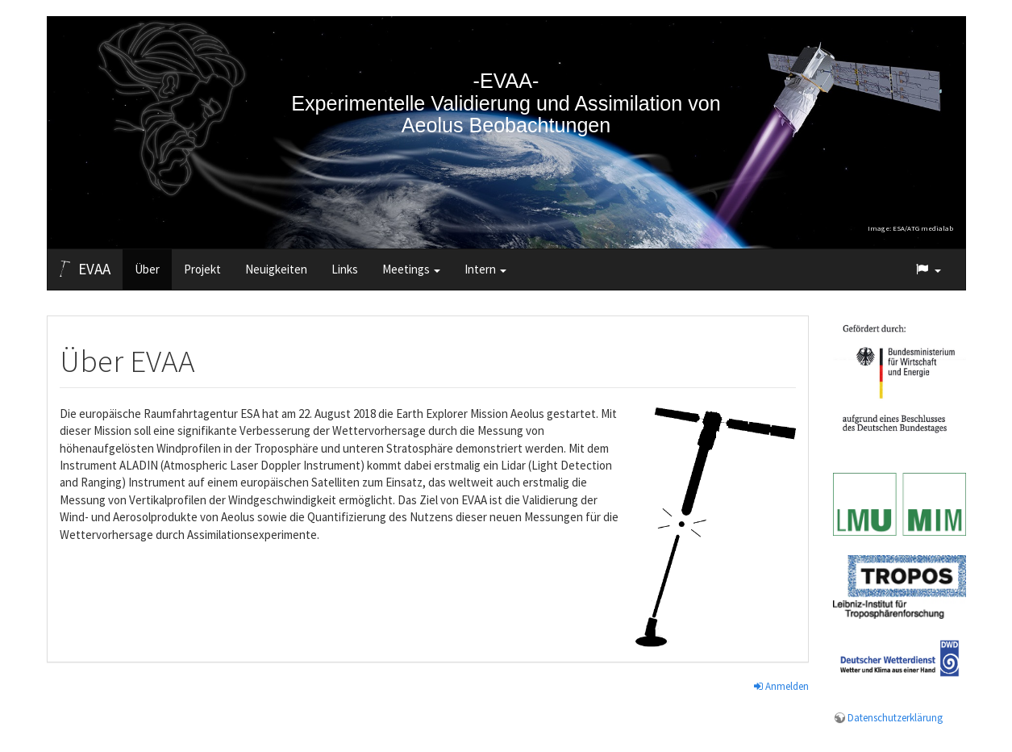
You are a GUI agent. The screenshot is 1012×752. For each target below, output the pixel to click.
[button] (927, 269)
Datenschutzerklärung (895, 718)
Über (147, 269)
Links (344, 269)
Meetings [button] (411, 269)
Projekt (202, 269)
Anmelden (781, 686)
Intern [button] (485, 269)
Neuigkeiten (276, 269)
